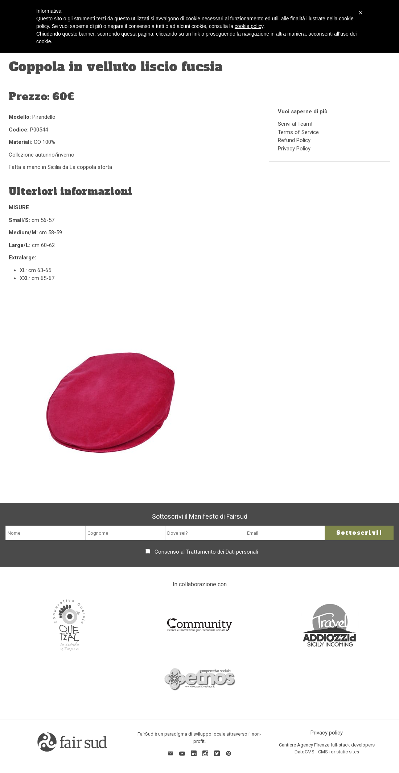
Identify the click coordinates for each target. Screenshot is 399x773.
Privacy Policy (294, 148)
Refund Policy (294, 140)
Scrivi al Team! (295, 124)
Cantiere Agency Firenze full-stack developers (327, 745)
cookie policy (249, 26)
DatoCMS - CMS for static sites (327, 751)
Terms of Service (298, 132)
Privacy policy (326, 732)
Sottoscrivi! (359, 533)
